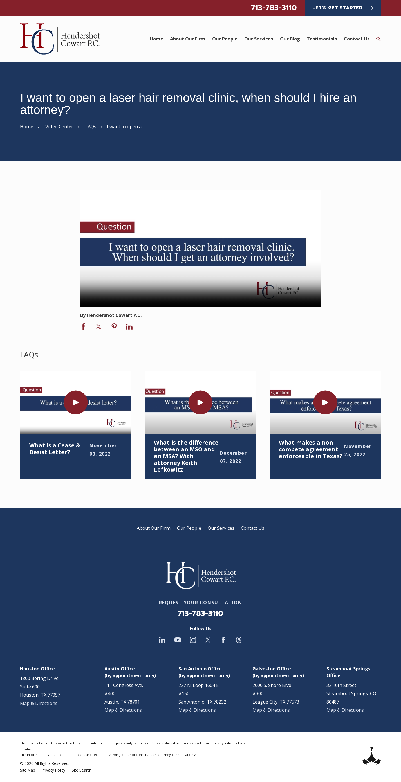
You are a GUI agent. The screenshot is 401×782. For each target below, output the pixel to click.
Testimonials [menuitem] (322, 39)
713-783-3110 (274, 7)
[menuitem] (27, 770)
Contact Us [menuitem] (356, 39)
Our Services (221, 528)
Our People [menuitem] (225, 39)
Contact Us (252, 528)
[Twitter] (208, 640)
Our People (189, 528)
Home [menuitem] (156, 39)
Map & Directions (38, 703)
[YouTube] (177, 640)
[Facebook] (223, 640)
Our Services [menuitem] (258, 39)
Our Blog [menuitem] (290, 39)
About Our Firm (154, 528)
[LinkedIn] (162, 640)
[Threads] (239, 640)
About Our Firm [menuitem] (187, 39)
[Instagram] (193, 640)
